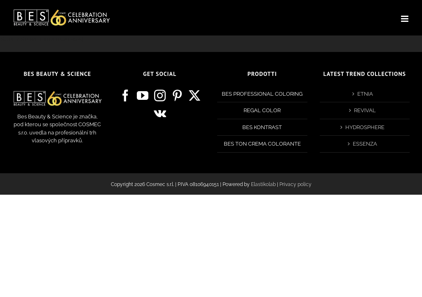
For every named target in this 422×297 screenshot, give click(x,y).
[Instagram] (160, 95)
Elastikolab (263, 184)
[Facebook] (125, 95)
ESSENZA (365, 144)
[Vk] (160, 113)
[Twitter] (194, 95)
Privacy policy (295, 184)
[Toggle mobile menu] (405, 18)
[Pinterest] (177, 95)
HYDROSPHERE (364, 127)
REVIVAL (365, 110)
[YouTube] (142, 95)
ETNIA (365, 94)
